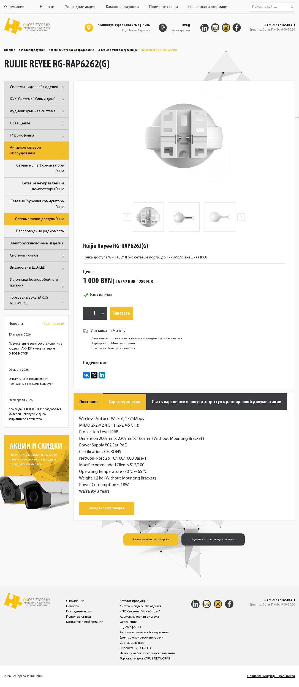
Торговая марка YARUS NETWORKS (38, 301)
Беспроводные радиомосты (40, 231)
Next (241, 217)
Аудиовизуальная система (38, 111)
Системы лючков (38, 256)
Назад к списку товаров (107, 508)
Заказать (121, 313)
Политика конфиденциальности (271, 676)
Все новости (54, 324)
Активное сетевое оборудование (71, 50)
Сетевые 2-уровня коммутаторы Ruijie (37, 204)
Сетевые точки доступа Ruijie (117, 50)
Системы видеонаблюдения (38, 87)
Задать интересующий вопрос (213, 539)
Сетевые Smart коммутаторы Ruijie (40, 168)
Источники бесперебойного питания (38, 284)
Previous (127, 217)
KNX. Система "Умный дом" (38, 99)
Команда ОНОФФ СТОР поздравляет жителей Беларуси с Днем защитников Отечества (35, 414)
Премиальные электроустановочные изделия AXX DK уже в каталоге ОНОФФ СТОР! (35, 348)
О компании (16, 7)
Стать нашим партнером (151, 539)
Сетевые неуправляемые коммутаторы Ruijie (43, 186)
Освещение (38, 124)
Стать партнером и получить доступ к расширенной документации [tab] (216, 402)
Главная (9, 50)
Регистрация (181, 30)
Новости (47, 7)
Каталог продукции (122, 7)
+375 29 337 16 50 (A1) (279, 25)
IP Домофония (38, 136)
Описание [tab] (88, 402)
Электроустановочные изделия (38, 244)
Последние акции (80, 7)
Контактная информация (208, 7)
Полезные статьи (163, 7)
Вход (186, 25)
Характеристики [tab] (124, 402)
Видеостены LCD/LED (38, 268)
